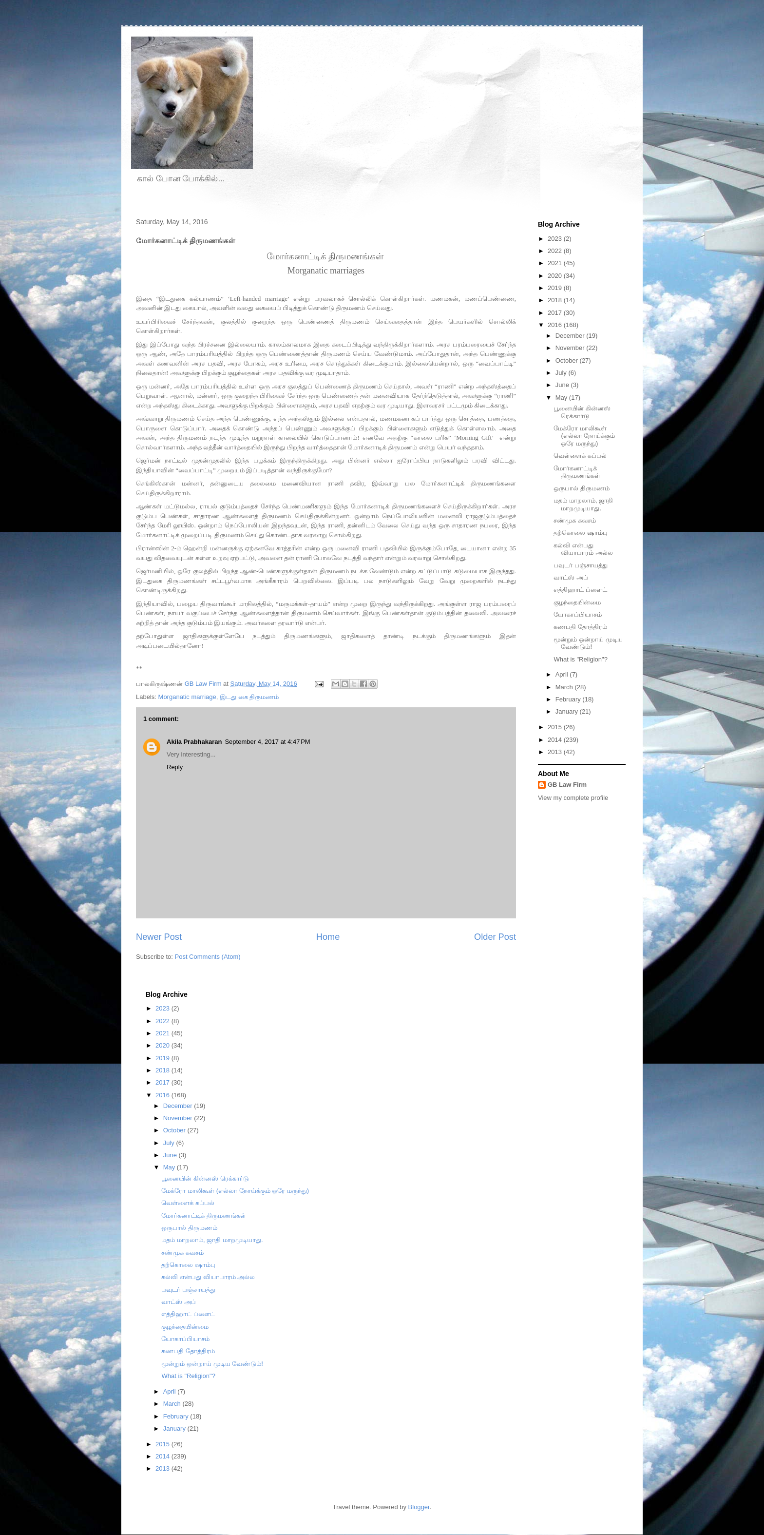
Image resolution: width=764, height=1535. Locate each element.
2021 (556, 263)
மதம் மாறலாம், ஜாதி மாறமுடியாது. (583, 504)
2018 (556, 300)
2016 (556, 325)
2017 (556, 312)
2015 (556, 727)
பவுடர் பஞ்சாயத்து (581, 565)
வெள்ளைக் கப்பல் (580, 455)
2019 (556, 287)
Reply (175, 767)
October (567, 360)
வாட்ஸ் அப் (571, 577)
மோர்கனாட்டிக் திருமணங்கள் (577, 472)
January (567, 711)
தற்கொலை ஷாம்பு (581, 532)
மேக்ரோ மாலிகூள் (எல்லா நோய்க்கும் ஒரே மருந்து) (584, 436)
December (571, 335)
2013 (556, 752)
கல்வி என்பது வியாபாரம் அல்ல (583, 549)
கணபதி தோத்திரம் (580, 626)
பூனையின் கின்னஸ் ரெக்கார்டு (582, 412)
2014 (556, 739)
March (565, 687)
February (569, 699)
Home (328, 937)
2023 (556, 238)
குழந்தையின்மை (577, 602)
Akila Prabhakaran (194, 741)
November (571, 347)
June (563, 385)
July (562, 372)
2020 (556, 275)
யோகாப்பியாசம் (578, 614)
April (562, 674)
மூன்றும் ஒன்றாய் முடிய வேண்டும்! (588, 643)
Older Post (495, 937)
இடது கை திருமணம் (249, 696)
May (562, 397)
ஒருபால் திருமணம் (582, 488)
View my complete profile (573, 797)
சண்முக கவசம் (575, 520)
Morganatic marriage (187, 696)
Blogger (419, 1507)
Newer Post (159, 937)
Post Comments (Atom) (208, 956)
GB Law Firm (567, 784)
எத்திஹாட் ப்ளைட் (580, 589)
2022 (556, 250)
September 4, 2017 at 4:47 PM (267, 741)
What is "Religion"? (580, 659)
